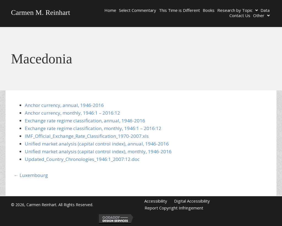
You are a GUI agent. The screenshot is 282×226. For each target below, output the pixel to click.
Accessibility (155, 201)
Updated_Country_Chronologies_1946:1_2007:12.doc (82, 159)
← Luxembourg (31, 175)
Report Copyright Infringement (174, 208)
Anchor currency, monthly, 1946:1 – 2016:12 (72, 113)
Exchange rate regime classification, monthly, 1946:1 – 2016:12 (93, 128)
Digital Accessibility (192, 201)
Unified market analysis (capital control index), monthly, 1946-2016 (98, 151)
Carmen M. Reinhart (40, 13)
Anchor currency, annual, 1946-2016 (64, 105)
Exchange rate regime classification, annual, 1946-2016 (85, 120)
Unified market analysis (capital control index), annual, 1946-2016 (97, 144)
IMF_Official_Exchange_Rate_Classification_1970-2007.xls (87, 136)
